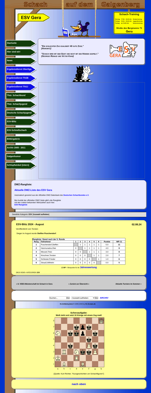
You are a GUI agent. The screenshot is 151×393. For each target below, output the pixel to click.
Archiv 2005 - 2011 (16, 147)
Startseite (12, 43)
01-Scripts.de (90, 304)
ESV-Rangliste (20, 205)
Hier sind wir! (13, 52)
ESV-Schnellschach (17, 130)
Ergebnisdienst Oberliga (19, 69)
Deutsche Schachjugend (19, 113)
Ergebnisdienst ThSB (17, 78)
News (10, 60)
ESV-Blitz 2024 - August (30, 224)
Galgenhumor (14, 156)
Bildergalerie (13, 139)
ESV (38, 272)
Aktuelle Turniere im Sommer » (128, 284)
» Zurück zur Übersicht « (78, 284)
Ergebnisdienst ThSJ (17, 86)
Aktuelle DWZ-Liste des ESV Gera (33, 190)
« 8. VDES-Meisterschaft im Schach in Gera (34, 284)
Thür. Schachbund (16, 95)
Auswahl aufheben (41, 214)
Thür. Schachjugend (17, 104)
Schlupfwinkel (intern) (18, 165)
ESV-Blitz (11, 121)
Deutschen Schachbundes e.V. (76, 195)
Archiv (104, 298)
